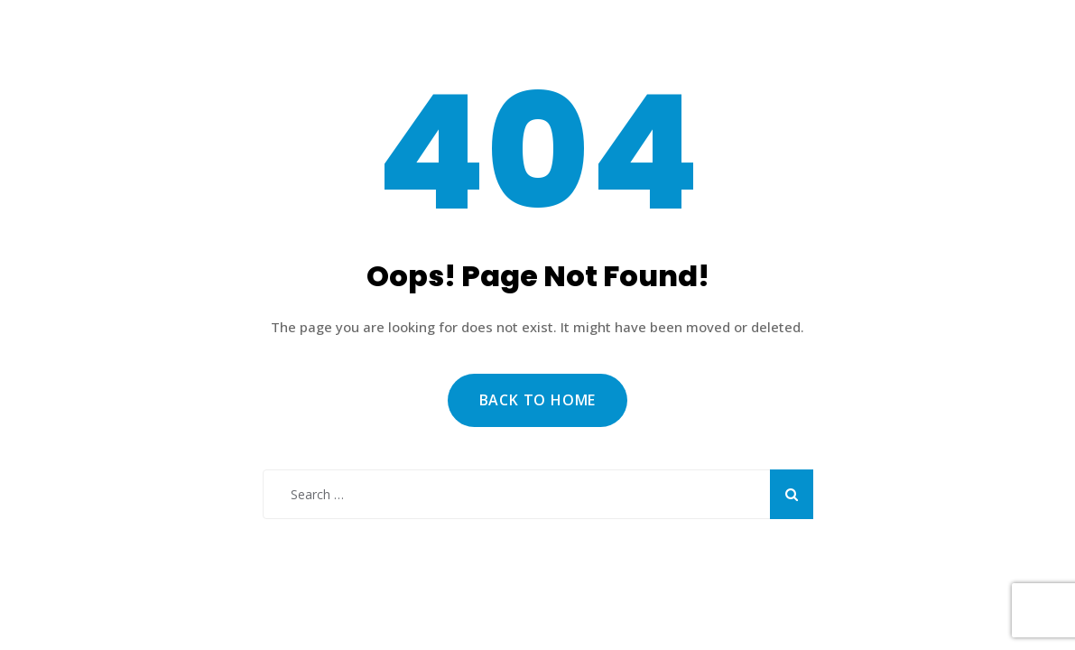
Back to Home (538, 400)
